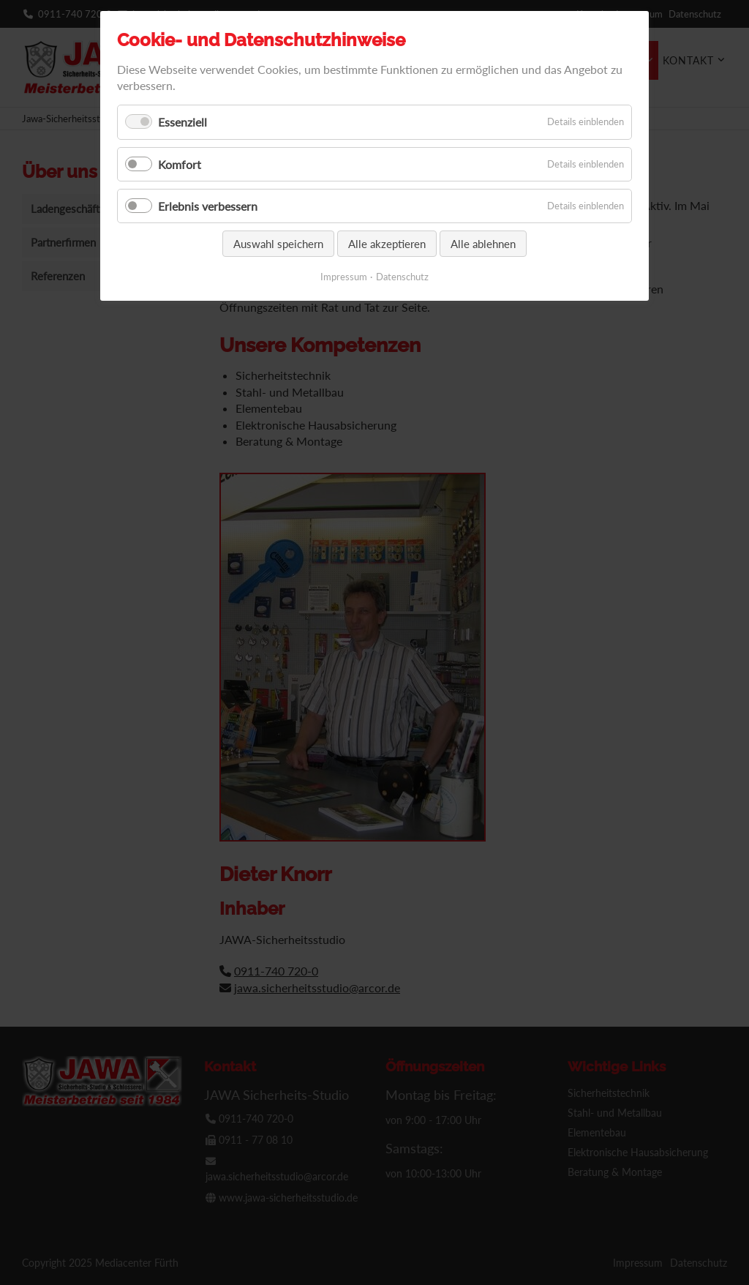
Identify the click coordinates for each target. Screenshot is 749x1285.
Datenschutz (402, 276)
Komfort (179, 164)
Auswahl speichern (278, 243)
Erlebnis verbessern (207, 206)
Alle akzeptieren (387, 243)
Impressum (343, 276)
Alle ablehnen (483, 243)
